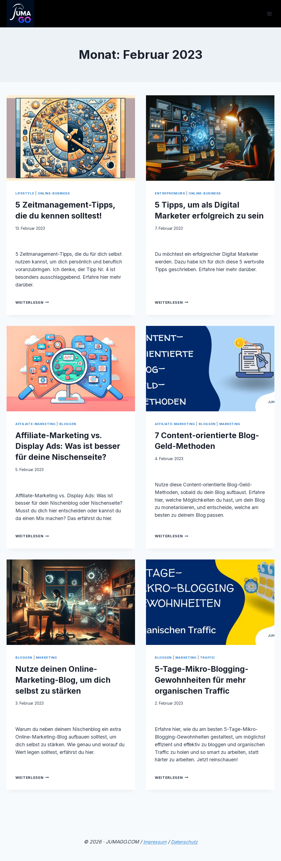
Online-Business (57, 193)
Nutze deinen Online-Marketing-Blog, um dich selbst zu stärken (65, 701)
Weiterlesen (33, 313)
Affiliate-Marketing (37, 434)
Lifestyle (25, 193)
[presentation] (71, 138)
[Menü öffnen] (269, 13)
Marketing (236, 434)
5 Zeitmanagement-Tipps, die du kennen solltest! (62, 215)
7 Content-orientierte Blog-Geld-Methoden (203, 451)
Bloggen (72, 434)
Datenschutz (185, 842)
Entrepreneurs (171, 193)
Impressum (153, 842)
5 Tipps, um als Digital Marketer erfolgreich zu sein (208, 215)
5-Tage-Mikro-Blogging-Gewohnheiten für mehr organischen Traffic (210, 701)
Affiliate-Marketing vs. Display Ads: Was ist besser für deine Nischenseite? (67, 462)
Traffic (212, 679)
